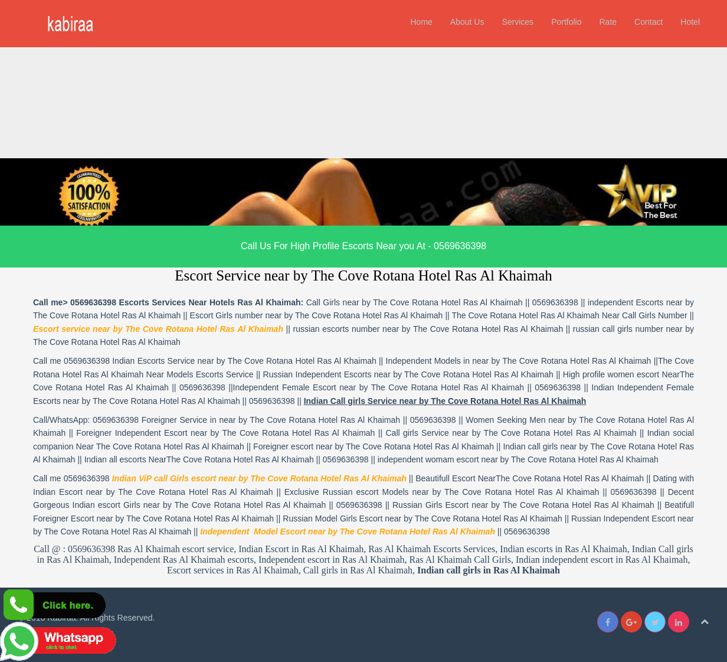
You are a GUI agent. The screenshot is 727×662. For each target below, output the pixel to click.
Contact (648, 22)
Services (517, 22)
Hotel (690, 22)
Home (421, 22)
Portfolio (566, 22)
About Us (467, 22)
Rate (608, 22)
